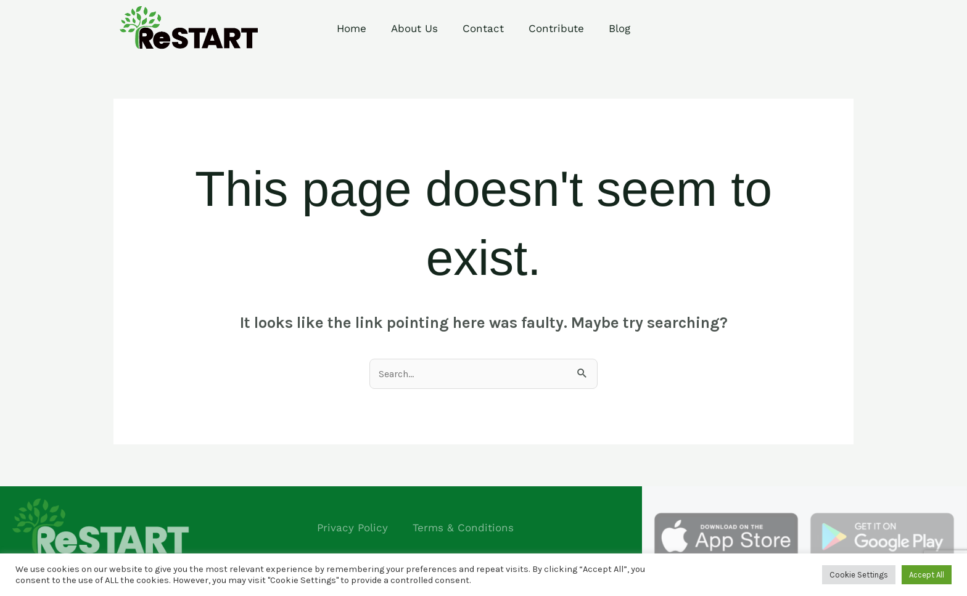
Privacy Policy (352, 527)
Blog (619, 28)
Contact (483, 28)
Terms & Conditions (463, 527)
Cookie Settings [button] (858, 574)
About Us (414, 28)
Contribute (556, 28)
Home (351, 28)
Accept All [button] (926, 574)
